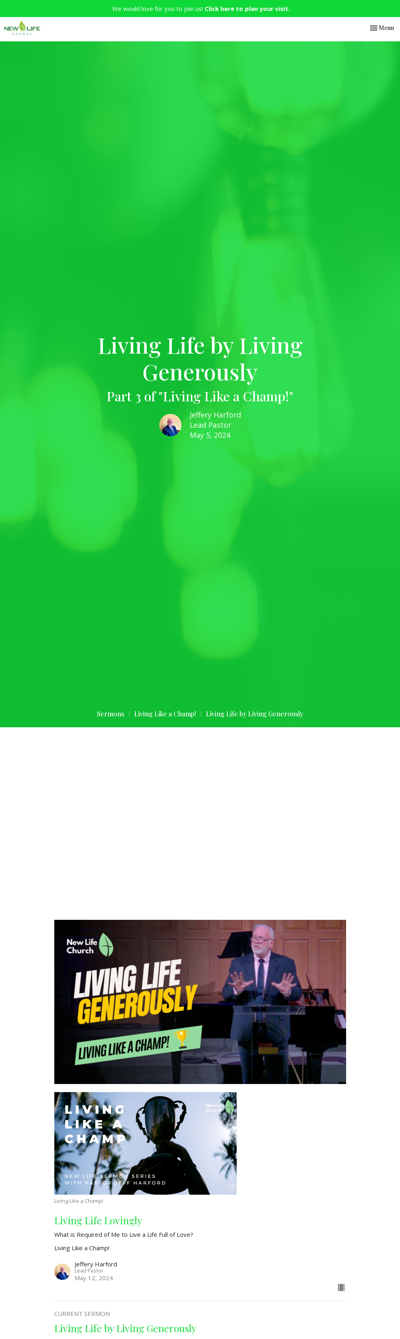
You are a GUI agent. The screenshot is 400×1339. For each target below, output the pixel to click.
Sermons (110, 713)
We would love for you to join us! (201, 8)
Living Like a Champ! (165, 713)
